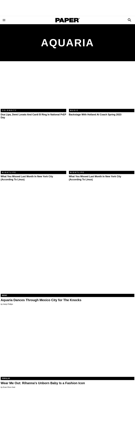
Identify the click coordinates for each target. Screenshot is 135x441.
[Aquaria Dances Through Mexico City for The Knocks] (67, 260)
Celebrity (9, 110)
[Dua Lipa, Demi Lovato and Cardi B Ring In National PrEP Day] (33, 87)
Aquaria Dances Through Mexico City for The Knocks (41, 300)
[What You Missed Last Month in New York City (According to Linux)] (33, 149)
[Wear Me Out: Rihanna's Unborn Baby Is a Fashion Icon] (67, 343)
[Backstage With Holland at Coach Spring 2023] (101, 87)
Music (74, 110)
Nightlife (9, 172)
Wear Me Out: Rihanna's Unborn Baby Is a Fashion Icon (43, 383)
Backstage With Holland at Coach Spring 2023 (95, 114)
